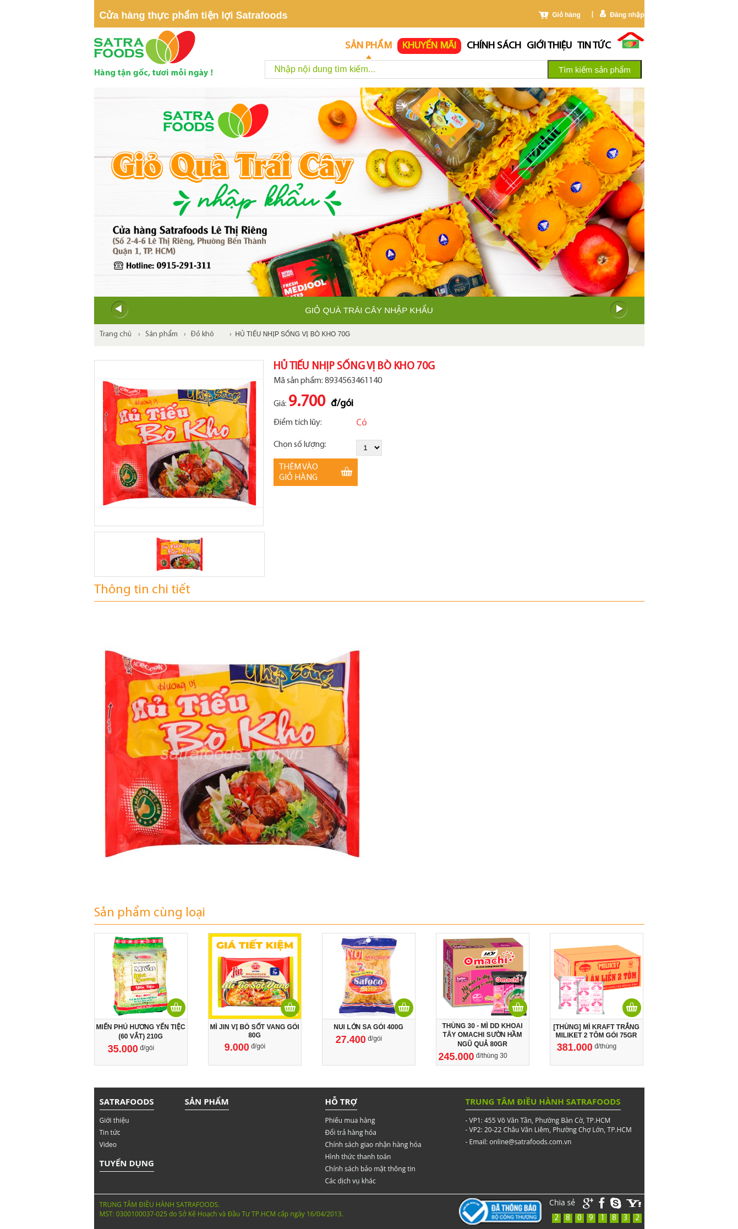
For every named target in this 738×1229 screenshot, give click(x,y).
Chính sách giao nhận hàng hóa (373, 1144)
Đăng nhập (627, 15)
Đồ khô (202, 334)
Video (108, 1144)
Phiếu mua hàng (350, 1120)
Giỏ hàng (566, 15)
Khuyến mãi (429, 46)
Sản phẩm (368, 46)
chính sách (494, 46)
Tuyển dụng (127, 1162)
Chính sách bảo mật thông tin (370, 1168)
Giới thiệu (549, 46)
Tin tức (594, 46)
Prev (119, 310)
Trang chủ (116, 334)
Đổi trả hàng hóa (350, 1132)
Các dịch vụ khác (350, 1181)
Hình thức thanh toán (358, 1156)
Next (619, 310)
